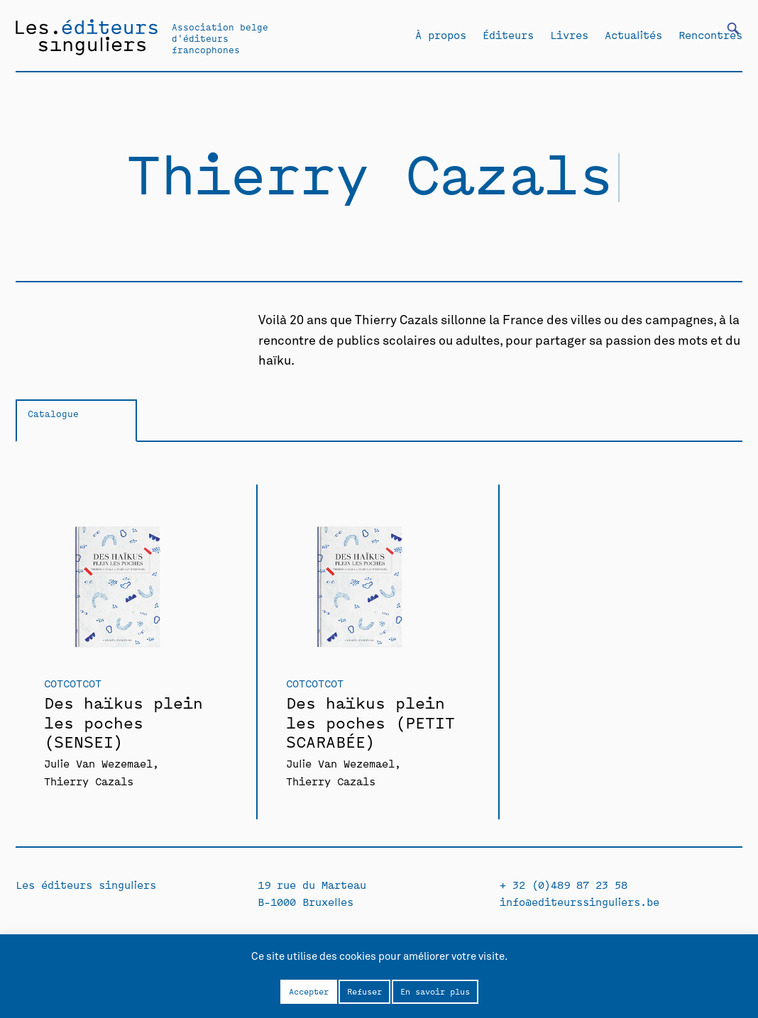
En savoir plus (435, 991)
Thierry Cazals (88, 780)
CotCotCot (72, 683)
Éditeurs (508, 34)
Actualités (633, 34)
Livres (569, 34)
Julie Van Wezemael (98, 763)
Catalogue (53, 413)
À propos (440, 34)
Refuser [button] (364, 991)
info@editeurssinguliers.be (579, 901)
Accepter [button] (309, 991)
